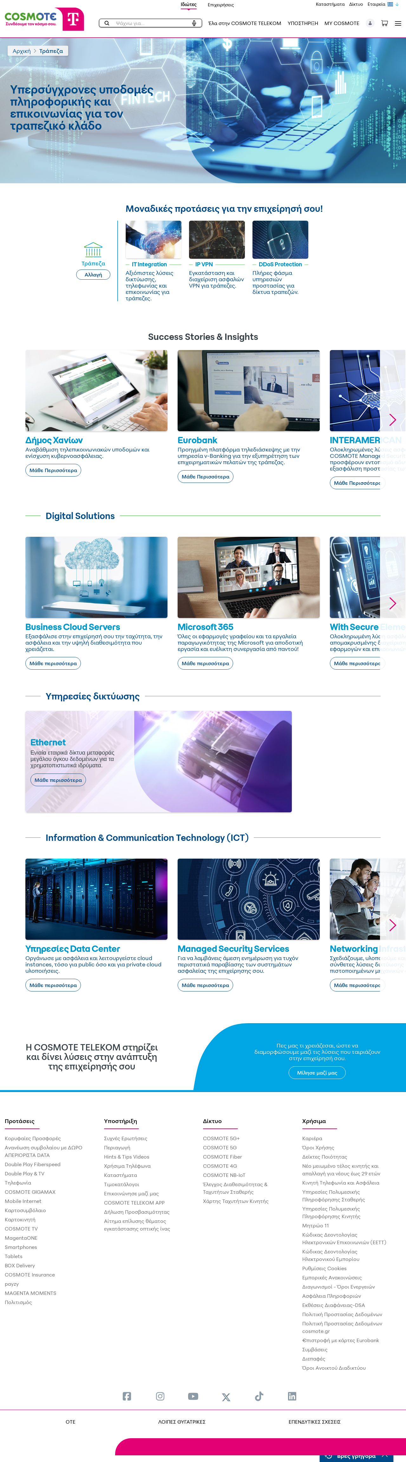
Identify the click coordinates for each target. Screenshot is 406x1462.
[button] (370, 23)
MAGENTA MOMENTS (30, 1293)
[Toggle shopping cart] (388, 22)
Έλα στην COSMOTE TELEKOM (244, 23)
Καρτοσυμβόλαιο (25, 1210)
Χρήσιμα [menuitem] (314, 1120)
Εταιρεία (376, 4)
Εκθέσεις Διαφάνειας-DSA (333, 1305)
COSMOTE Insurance (30, 1274)
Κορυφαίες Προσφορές (33, 1138)
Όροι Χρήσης (318, 1147)
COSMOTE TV (21, 1228)
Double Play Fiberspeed (33, 1164)
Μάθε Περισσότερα (53, 470)
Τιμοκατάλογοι (121, 1184)
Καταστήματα (330, 4)
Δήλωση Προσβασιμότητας (137, 1212)
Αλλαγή (93, 274)
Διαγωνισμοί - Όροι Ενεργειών (338, 1286)
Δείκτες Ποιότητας (324, 1156)
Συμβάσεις (315, 1349)
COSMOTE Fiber (222, 1156)
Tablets (14, 1256)
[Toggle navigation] (396, 23)
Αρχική (22, 51)
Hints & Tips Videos (126, 1156)
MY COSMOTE (341, 23)
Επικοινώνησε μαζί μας (131, 1193)
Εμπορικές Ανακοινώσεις (332, 1277)
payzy (12, 1284)
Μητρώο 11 (315, 1225)
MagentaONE (21, 1238)
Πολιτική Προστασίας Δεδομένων (342, 1314)
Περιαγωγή (117, 1147)
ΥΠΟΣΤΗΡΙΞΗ (303, 23)
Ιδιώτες (189, 4)
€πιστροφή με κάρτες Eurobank (340, 1340)
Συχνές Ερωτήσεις (125, 1138)
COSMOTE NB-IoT (224, 1175)
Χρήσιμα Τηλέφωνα (127, 1166)
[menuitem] (127, 1396)
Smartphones (21, 1247)
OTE (70, 1422)
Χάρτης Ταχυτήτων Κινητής (236, 1201)
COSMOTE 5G (220, 1147)
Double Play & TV (24, 1173)
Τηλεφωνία (18, 1182)
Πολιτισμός (18, 1302)
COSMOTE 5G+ (221, 1138)
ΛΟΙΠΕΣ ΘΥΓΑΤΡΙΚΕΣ (182, 1422)
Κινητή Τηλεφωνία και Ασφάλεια (340, 1182)
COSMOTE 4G (220, 1166)
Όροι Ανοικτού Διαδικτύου (334, 1368)
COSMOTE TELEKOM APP (134, 1202)
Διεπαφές (313, 1358)
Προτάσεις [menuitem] (20, 1120)
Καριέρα (312, 1138)
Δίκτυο (356, 4)
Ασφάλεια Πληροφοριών (331, 1296)
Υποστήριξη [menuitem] (120, 1120)
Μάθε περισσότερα (53, 663)
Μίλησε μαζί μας (317, 1072)
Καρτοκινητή (20, 1219)
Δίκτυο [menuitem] (212, 1120)
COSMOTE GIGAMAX (30, 1192)
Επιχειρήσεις (221, 4)
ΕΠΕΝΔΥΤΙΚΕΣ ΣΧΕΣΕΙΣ (315, 1422)
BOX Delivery (20, 1265)
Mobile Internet (23, 1201)
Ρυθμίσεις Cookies (324, 1268)
